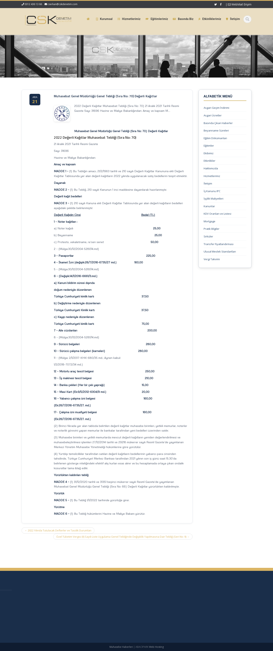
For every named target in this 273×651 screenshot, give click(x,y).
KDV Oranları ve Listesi (217, 213)
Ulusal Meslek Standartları (220, 251)
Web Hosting (156, 647)
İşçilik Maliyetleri (213, 198)
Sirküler (208, 236)
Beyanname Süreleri (216, 130)
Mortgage (209, 221)
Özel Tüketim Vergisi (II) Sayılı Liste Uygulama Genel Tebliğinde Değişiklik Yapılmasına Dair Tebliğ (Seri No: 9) (123, 536)
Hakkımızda (211, 168)
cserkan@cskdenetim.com (62, 4)
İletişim (208, 183)
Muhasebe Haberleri (121, 647)
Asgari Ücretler (213, 115)
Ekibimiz (209, 153)
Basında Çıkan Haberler (218, 123)
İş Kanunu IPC (212, 191)
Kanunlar (209, 206)
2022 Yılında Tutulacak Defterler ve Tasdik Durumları (58, 530)
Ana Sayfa (141, 596)
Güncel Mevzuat (145, 616)
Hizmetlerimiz (212, 176)
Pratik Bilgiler (211, 229)
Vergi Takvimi (212, 259)
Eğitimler (209, 145)
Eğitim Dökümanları (215, 138)
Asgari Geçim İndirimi (216, 108)
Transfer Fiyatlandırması (218, 244)
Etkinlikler (209, 160)
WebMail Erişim (239, 4)
